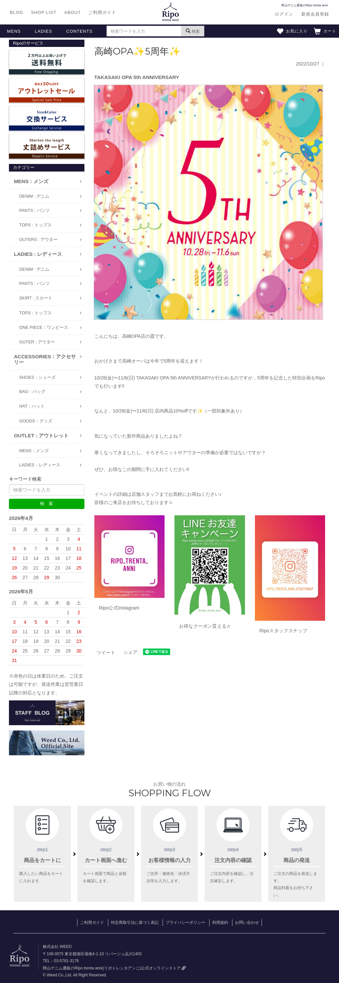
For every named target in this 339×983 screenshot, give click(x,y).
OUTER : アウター (37, 341)
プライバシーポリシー (185, 922)
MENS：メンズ (34, 450)
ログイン (284, 14)
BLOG (16, 12)
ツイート (106, 652)
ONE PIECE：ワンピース (43, 327)
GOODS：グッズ (35, 420)
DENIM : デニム (34, 196)
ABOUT (72, 12)
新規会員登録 (315, 14)
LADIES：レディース (39, 464)
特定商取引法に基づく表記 (135, 922)
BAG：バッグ (32, 391)
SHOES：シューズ (37, 377)
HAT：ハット (32, 406)
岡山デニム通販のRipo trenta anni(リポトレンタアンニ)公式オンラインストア (114, 968)
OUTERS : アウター (38, 239)
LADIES (43, 31)
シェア (130, 652)
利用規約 (220, 922)
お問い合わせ (247, 922)
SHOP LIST (44, 12)
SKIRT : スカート (35, 297)
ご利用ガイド (102, 12)
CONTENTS (79, 31)
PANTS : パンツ (34, 210)
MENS (14, 31)
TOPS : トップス (35, 224)
